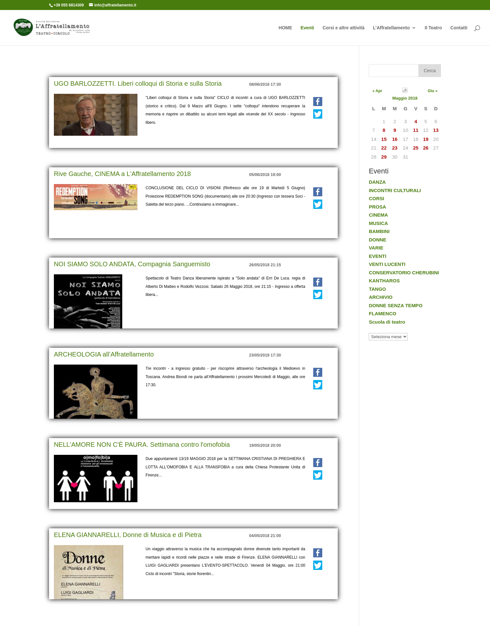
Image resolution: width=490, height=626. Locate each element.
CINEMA (378, 215)
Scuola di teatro (387, 322)
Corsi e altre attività (344, 27)
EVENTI (377, 256)
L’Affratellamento (391, 27)
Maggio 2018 (404, 98)
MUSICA (378, 223)
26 (425, 148)
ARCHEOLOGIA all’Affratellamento (104, 354)
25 (416, 148)
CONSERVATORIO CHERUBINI (404, 272)
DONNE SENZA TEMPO (395, 305)
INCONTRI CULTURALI (395, 190)
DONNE (377, 239)
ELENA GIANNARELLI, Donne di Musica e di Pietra (128, 534)
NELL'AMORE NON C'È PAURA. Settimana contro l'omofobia (142, 444)
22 (384, 148)
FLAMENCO (382, 313)
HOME (285, 27)
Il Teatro (433, 27)
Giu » (432, 91)
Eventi (307, 27)
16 (395, 139)
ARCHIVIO (380, 297)
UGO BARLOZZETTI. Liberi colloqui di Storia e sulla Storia (138, 83)
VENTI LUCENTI (387, 264)
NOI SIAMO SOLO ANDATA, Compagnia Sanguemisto (132, 264)
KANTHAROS (384, 280)
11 (416, 130)
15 (384, 139)
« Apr (377, 91)
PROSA (377, 207)
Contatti (458, 27)
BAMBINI (379, 231)
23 (395, 148)
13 (436, 130)
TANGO (377, 289)
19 (425, 139)
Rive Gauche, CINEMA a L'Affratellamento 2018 (122, 173)
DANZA (377, 182)
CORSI (376, 198)
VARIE (376, 247)
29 (384, 157)
